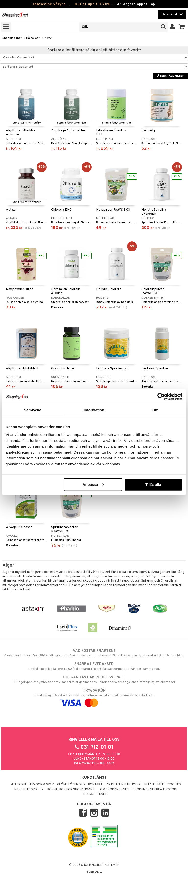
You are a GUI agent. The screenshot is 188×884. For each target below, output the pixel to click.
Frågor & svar (42, 785)
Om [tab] (155, 410)
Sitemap (112, 865)
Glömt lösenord (71, 785)
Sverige (94, 872)
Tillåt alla (153, 484)
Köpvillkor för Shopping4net (71, 789)
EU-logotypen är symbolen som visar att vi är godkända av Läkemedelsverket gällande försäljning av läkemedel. (94, 679)
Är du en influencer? (123, 785)
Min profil (19, 785)
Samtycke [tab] (32, 410)
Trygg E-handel (96, 794)
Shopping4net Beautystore (155, 789)
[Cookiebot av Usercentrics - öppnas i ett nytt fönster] (161, 396)
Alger (47, 38)
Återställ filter (170, 76)
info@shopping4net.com (94, 763)
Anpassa (93, 484)
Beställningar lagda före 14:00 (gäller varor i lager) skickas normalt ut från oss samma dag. (94, 666)
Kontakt (95, 785)
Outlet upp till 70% (92, 4)
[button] (182, 27)
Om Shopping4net (114, 789)
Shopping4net (12, 38)
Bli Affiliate (154, 785)
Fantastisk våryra (49, 4)
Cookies (174, 785)
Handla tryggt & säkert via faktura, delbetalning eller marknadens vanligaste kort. (94, 696)
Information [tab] (94, 410)
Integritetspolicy (29, 789)
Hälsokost (33, 38)
